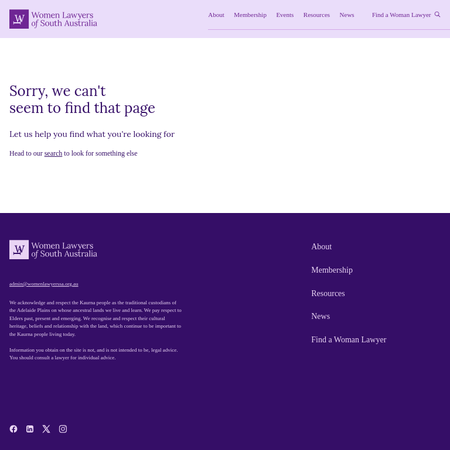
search (54, 153)
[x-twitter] (46, 429)
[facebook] (13, 429)
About (321, 246)
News (320, 316)
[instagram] (63, 429)
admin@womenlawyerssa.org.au (44, 284)
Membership (332, 270)
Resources (328, 293)
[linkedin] (30, 429)
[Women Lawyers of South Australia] (53, 19)
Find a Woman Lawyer (348, 339)
